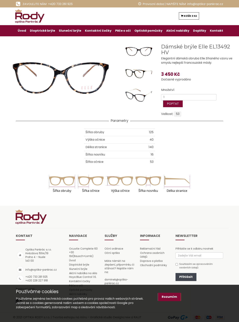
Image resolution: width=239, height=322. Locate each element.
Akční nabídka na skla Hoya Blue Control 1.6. (83, 275)
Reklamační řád (150, 248)
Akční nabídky (177, 30)
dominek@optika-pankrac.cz (116, 281)
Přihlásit (186, 277)
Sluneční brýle (70, 30)
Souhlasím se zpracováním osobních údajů (194, 265)
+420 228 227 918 (36, 280)
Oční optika (112, 253)
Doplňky (199, 30)
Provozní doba (153, 4)
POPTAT (173, 103)
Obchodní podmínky (153, 265)
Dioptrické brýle (42, 30)
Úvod (22, 30)
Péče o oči (123, 30)
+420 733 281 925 (60, 4)
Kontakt (216, 30)
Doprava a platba (151, 261)
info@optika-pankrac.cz (205, 4)
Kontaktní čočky (98, 30)
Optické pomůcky (148, 30)
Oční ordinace (114, 248)
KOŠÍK (189, 16)
